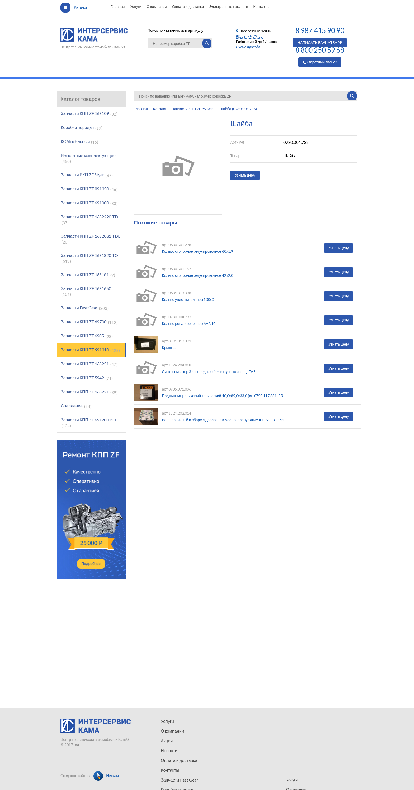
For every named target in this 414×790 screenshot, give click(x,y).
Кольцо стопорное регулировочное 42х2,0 (197, 275)
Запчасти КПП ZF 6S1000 (89, 203)
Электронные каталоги (228, 6)
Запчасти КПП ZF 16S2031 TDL (90, 238)
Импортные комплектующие (88, 158)
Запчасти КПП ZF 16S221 (89, 392)
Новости (168, 749)
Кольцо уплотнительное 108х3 (188, 299)
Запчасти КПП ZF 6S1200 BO (88, 422)
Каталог (73, 7)
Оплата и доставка (188, 6)
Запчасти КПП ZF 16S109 (89, 113)
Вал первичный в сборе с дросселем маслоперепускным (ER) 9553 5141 (223, 419)
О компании (157, 6)
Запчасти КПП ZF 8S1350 (89, 189)
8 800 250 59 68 (319, 50)
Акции (166, 740)
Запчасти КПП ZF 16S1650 (86, 291)
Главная (118, 6)
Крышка (169, 347)
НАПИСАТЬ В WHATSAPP (320, 42)
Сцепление (76, 406)
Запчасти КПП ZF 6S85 (87, 336)
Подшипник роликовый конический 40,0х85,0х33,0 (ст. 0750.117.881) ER (222, 395)
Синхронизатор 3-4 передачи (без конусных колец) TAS (209, 371)
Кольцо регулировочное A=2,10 (188, 323)
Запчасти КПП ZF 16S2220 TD (89, 219)
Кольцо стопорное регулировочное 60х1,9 (197, 251)
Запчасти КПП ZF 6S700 (89, 322)
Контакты (261, 6)
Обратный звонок (320, 62)
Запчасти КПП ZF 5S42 (87, 378)
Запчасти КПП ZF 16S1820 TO (89, 258)
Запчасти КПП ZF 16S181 (88, 275)
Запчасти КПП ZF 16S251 (89, 364)
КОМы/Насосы (79, 141)
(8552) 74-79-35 (249, 36)
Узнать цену (245, 175)
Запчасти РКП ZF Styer (87, 175)
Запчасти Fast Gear (85, 308)
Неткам (106, 775)
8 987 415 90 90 (319, 30)
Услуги (135, 6)
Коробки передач (81, 127)
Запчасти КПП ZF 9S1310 (90, 350)
